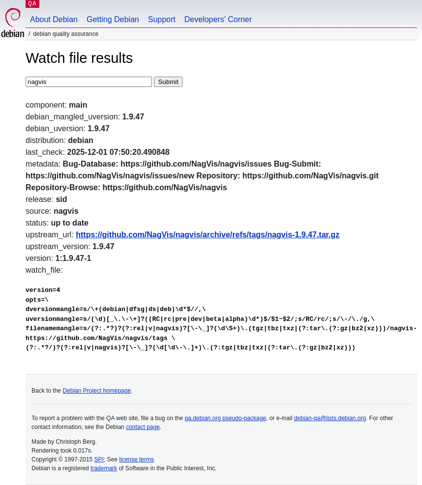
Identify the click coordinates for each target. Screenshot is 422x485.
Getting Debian (113, 19)
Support (162, 19)
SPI (99, 459)
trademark (103, 468)
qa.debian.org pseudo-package (225, 418)
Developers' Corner (218, 19)
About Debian (54, 19)
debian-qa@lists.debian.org (330, 418)
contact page (143, 427)
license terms (136, 459)
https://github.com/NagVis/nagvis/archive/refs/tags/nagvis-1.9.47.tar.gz (207, 234)
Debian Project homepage (96, 390)
